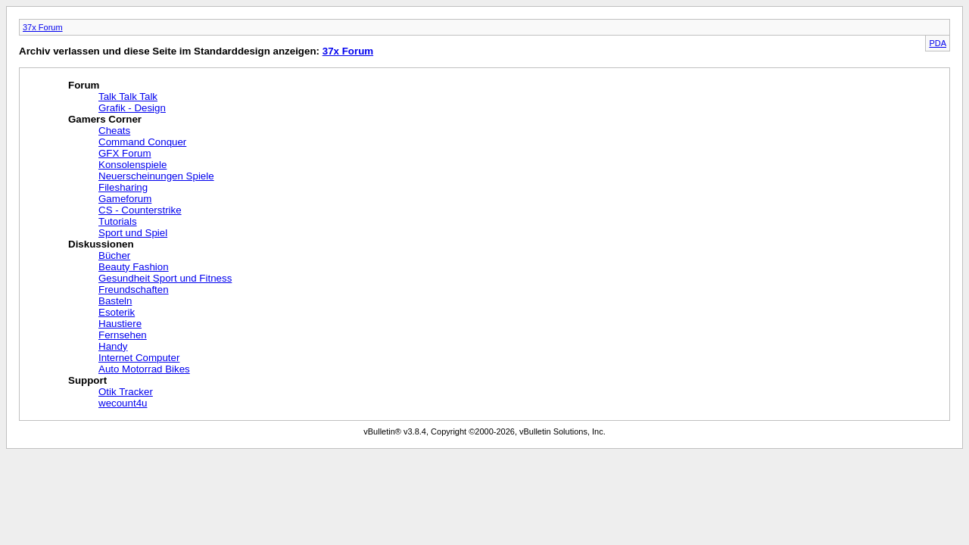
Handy (113, 346)
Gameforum (124, 198)
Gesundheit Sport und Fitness (165, 278)
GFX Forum (124, 153)
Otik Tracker (125, 391)
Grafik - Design (132, 108)
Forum (83, 85)
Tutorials (117, 221)
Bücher (114, 255)
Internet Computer (138, 357)
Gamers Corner (105, 119)
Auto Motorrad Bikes (144, 369)
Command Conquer (142, 142)
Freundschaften (133, 289)
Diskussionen (101, 244)
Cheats (114, 130)
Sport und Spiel (132, 232)
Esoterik (116, 312)
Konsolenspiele (132, 164)
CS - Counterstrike (140, 210)
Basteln (115, 301)
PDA (937, 43)
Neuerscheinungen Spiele (156, 176)
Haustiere (120, 323)
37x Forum (43, 27)
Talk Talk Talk (127, 96)
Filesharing (123, 187)
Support (87, 380)
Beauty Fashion (133, 266)
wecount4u (122, 403)
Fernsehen (122, 335)
